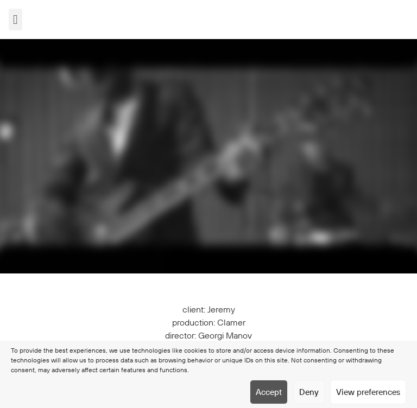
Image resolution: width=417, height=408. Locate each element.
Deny (309, 392)
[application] (208, 156)
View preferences (368, 392)
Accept (269, 392)
